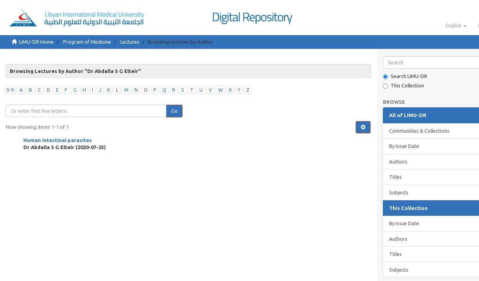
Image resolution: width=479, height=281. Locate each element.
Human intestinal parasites (57, 140)
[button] (456, 25)
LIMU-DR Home (36, 41)
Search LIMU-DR (405, 76)
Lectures (129, 41)
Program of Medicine (87, 41)
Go (174, 111)
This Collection (403, 86)
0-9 (10, 89)
